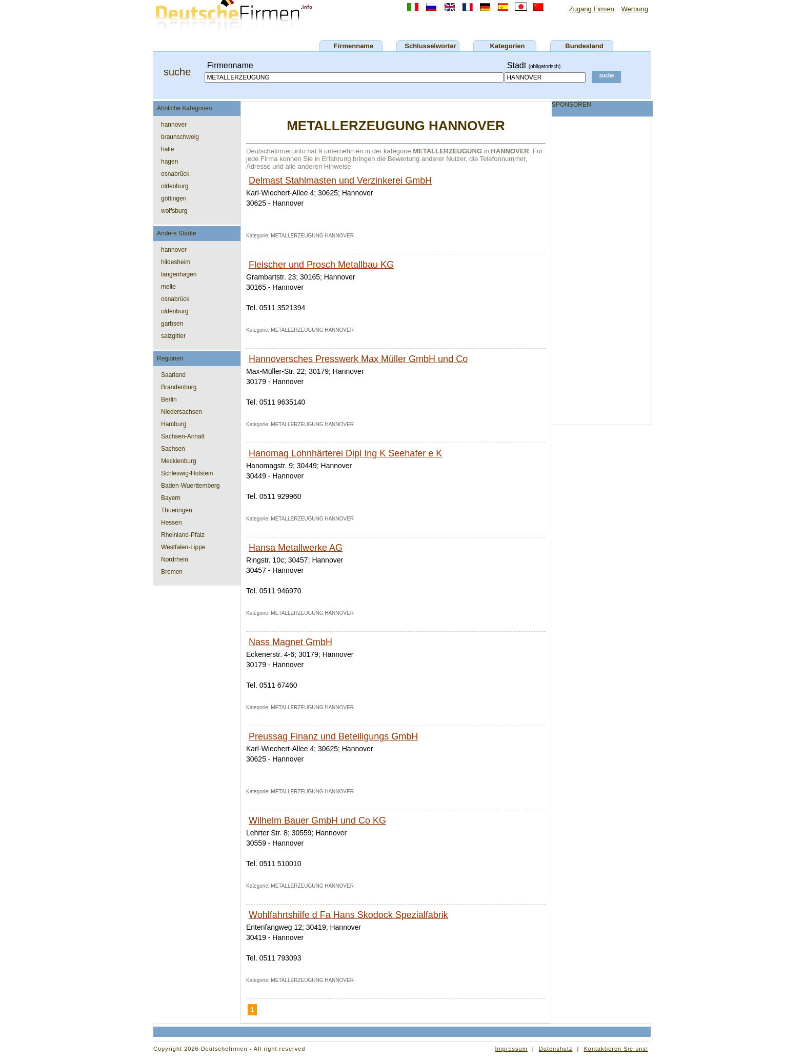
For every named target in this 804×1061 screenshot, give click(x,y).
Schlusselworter (430, 46)
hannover (174, 124)
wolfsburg (174, 210)
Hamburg (173, 424)
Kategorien (507, 46)
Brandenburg (178, 387)
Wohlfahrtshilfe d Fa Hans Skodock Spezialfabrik (348, 915)
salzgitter (173, 335)
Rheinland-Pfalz (183, 534)
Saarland (173, 374)
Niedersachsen (181, 411)
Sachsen (173, 448)
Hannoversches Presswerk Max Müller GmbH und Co (358, 359)
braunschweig (180, 137)
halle (167, 149)
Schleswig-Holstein (187, 473)
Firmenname (353, 46)
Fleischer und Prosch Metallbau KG (321, 264)
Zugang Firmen (591, 9)
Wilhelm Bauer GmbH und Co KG (317, 820)
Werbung (634, 9)
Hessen (171, 522)
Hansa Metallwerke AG (296, 548)
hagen (169, 161)
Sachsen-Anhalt (183, 436)
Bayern (170, 498)
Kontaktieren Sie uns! (616, 1049)
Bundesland (584, 46)
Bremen (172, 571)
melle (168, 286)
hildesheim (175, 262)
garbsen (172, 323)
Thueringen (176, 510)
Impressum (511, 1049)
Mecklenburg (178, 461)
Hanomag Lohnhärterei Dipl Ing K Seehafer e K (345, 453)
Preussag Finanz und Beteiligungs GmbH (333, 736)
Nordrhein (174, 559)
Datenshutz (556, 1049)
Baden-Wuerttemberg (190, 485)
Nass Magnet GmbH (290, 642)
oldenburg (174, 186)
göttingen (173, 198)
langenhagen (178, 274)
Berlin (169, 399)
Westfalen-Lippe (183, 547)
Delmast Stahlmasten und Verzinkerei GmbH (340, 180)
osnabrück (175, 173)
